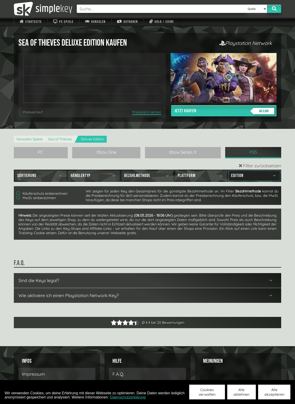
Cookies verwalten (207, 392)
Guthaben (127, 22)
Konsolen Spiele (30, 139)
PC (41, 152)
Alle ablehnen (241, 392)
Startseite (31, 22)
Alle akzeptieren (274, 392)
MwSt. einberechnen (36, 198)
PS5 (253, 152)
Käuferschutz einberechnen (42, 193)
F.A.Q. (118, 374)
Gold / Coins (161, 22)
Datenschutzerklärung (128, 397)
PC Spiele (63, 22)
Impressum (33, 374)
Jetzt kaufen (224, 111)
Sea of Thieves (60, 139)
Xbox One (106, 152)
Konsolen (95, 22)
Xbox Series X (183, 152)
